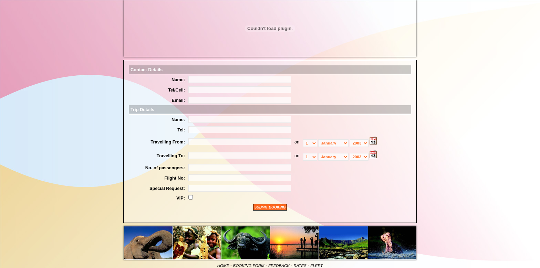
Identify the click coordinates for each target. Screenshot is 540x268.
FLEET (316, 266)
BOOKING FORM (248, 266)
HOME (223, 266)
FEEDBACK (279, 266)
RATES (300, 266)
